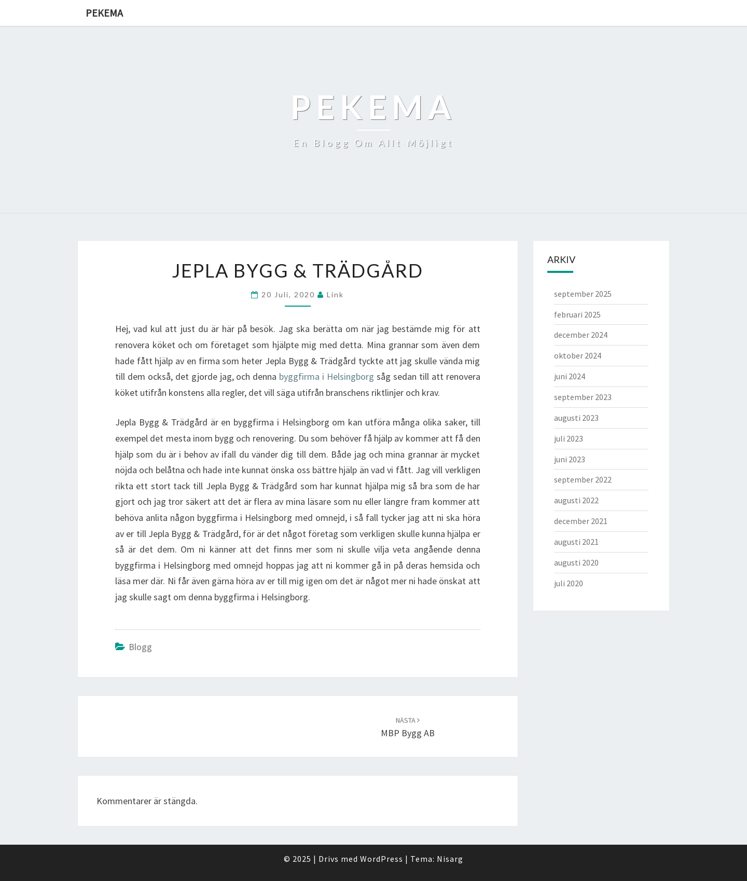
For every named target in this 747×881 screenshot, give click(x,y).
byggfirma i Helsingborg (326, 376)
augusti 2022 (576, 500)
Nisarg (450, 859)
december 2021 (580, 521)
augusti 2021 (576, 541)
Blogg (140, 647)
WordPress (381, 859)
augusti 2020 (576, 562)
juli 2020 (568, 583)
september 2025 (583, 293)
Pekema (104, 12)
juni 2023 (569, 459)
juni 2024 (569, 376)
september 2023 (583, 397)
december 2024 (580, 334)
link (335, 294)
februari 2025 (577, 314)
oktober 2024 (577, 355)
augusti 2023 (576, 417)
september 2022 (583, 479)
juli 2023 (568, 438)
